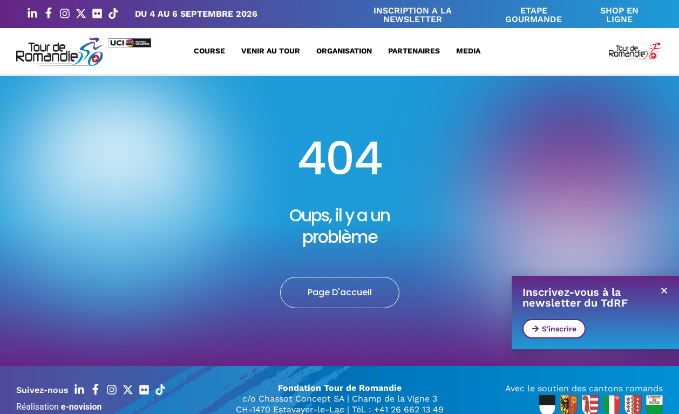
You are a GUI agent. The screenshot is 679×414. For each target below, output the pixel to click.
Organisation (346, 50)
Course (212, 50)
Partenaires (416, 50)
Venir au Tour (273, 50)
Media (471, 50)
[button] (664, 291)
